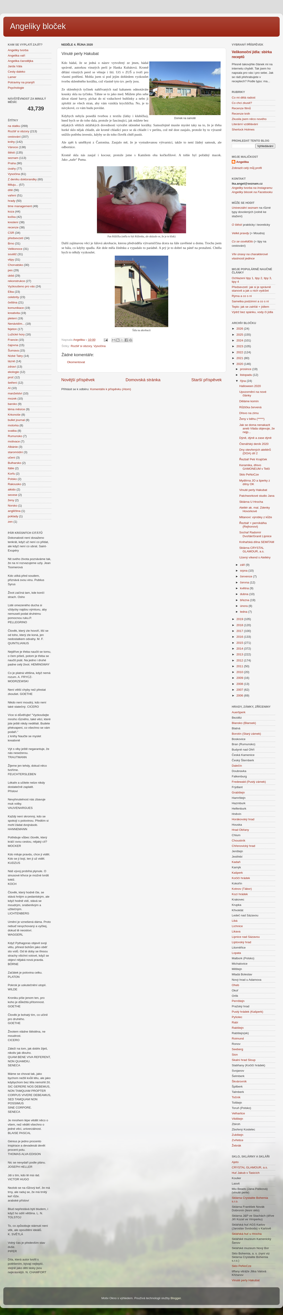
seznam (13, 158)
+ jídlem (263, 306)
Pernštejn (238, 1001)
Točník (236, 1097)
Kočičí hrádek (241, 878)
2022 (240, 352)
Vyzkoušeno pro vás (21, 286)
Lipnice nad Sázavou (246, 936)
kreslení (13, 222)
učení (11, 457)
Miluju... (13, 184)
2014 (240, 648)
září (243, 564)
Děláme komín (249, 401)
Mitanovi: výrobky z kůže (255, 517)
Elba (11, 291)
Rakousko (14, 484)
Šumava (13, 350)
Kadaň (236, 862)
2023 (240, 346)
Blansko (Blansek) (244, 723)
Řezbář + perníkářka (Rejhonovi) (253, 524)
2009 (240, 678)
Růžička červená (250, 407)
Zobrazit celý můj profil (247, 168)
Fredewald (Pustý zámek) (249, 781)
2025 (240, 334)
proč (11, 377)
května (245, 588)
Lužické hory (16, 334)
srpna (244, 570)
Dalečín (237, 765)
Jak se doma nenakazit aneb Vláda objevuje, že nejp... (257, 428)
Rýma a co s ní (242, 296)
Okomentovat (76, 362)
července (246, 576)
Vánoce (13, 147)
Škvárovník (239, 1081)
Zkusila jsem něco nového (249, 119)
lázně (11, 361)
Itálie (11, 468)
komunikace (16, 307)
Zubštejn (237, 1134)
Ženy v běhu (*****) (252, 419)
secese (12, 495)
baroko (12, 404)
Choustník (238, 840)
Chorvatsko (15, 265)
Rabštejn (238, 1027)
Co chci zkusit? (242, 103)
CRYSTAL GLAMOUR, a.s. (250, 1167)
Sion (235, 1054)
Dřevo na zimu (249, 413)
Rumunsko (15, 436)
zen (10, 521)
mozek (12, 398)
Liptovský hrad (241, 942)
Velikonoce (15, 248)
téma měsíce (16, 409)
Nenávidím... (16, 323)
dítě (10, 190)
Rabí (235, 1022)
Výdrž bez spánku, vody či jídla (252, 312)
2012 (240, 660)
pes (10, 270)
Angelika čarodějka (20, 61)
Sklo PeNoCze (249, 474)
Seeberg (237, 1049)
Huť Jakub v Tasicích (246, 1172)
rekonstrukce (16, 281)
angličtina (14, 511)
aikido (12, 489)
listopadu (246, 375)
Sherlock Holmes (243, 129)
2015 (240, 642)
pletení (12, 318)
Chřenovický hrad (243, 846)
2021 (240, 358)
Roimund (238, 1038)
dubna (244, 594)
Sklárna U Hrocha (251, 501)
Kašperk (237, 872)
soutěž (12, 254)
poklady (13, 516)
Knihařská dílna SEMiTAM (256, 542)
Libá (235, 920)
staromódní (15, 452)
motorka (13, 425)
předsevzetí (15, 238)
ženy (11, 500)
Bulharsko (14, 463)
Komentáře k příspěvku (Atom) (110, 389)
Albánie (13, 446)
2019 (240, 619)
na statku (14, 126)
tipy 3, (267, 278)
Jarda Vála (15, 66)
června (245, 582)
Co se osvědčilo (242, 241)
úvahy (12, 168)
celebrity (13, 297)
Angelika (242, 162)
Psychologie (16, 87)
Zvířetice (237, 1140)
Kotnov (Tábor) (242, 888)
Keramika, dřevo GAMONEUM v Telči (254, 466)
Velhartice (238, 1113)
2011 (240, 666)
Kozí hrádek (240, 894)
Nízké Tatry (15, 356)
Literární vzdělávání (245, 124)
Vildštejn (237, 1118)
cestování (14, 136)
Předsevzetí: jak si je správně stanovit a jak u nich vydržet (251, 288)
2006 (240, 695)
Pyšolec (237, 1017)
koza (11, 211)
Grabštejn (238, 792)
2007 (240, 689)
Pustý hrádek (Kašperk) (247, 1011)
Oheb (235, 985)
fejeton (12, 329)
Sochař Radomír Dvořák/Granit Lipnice (255, 534)
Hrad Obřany (240, 829)
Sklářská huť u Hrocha (247, 1233)
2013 (240, 654)
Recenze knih (241, 113)
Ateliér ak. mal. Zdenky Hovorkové (254, 509)
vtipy (11, 259)
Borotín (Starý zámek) (246, 733)
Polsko (12, 479)
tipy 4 (235, 281)
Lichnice (237, 926)
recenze (13, 227)
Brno (11, 243)
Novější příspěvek (78, 379)
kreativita (14, 313)
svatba (12, 430)
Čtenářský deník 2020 (254, 444)
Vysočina (100, 346)
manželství (15, 393)
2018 (240, 625)
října (243, 381)
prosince (246, 369)
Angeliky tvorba (18, 50)
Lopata (236, 953)
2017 (240, 631)
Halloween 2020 (250, 386)
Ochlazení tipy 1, (243, 278)
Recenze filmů (241, 108)
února (244, 606)
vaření (12, 195)
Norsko (12, 505)
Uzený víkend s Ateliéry (255, 557)
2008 (240, 684)
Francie (13, 339)
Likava (236, 931)
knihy (11, 141)
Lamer (12, 77)
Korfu (11, 473)
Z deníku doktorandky (22, 179)
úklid (11, 275)
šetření (12, 382)
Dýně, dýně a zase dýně (255, 438)
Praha (12, 163)
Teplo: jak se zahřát (245, 306)
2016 (240, 636)
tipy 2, (259, 278)
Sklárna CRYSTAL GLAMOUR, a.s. (252, 549)
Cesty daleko (16, 71)
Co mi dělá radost (243, 97)
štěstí (11, 152)
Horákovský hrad (243, 819)
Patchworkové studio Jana (257, 495)
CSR (11, 232)
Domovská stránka (143, 379)
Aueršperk (239, 712)
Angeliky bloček (38, 26)
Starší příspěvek (206, 379)
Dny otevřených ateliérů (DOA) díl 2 (255, 451)
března (245, 600)
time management (20, 206)
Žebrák (236, 1145)
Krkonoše (14, 414)
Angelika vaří (16, 55)
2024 (240, 340)
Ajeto (235, 1162)
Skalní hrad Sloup (244, 1060)
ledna (244, 611)
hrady (11, 200)
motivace (14, 441)
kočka (12, 217)
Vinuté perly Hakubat (253, 490)
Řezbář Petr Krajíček (253, 459)
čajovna (13, 345)
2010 (240, 672)
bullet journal (16, 420)
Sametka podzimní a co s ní (250, 301)
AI (9, 388)
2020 (240, 364)
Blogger (176, 1298)
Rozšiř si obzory (81, 346)
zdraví (12, 366)
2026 (240, 328)
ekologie (13, 372)
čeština (12, 302)
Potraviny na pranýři (21, 82)
